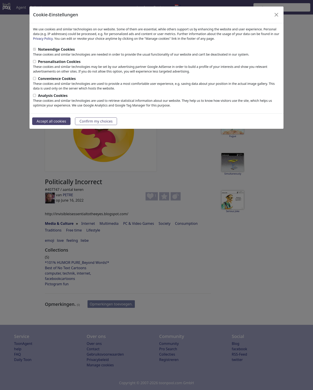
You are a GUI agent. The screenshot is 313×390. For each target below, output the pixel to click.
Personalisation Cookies (59, 61)
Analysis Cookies (53, 95)
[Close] (276, 14)
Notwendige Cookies (56, 49)
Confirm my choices (96, 121)
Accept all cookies (51, 121)
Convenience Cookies (57, 78)
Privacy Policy (43, 38)
